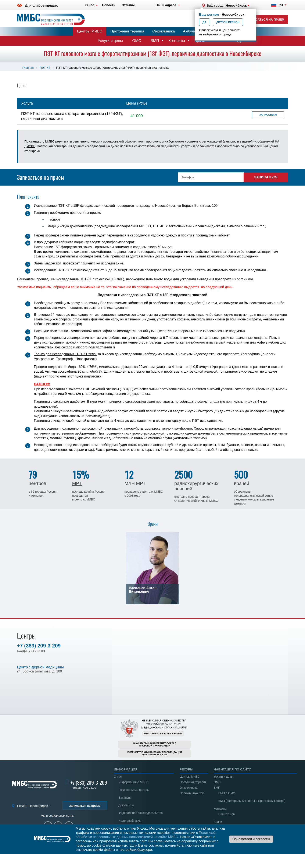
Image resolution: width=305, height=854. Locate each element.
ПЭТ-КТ (45, 67)
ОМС (136, 41)
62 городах (38, 491)
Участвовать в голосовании (163, 733)
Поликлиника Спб (192, 793)
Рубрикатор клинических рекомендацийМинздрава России (155, 753)
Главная (28, 67)
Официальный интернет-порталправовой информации (154, 744)
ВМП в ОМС (226, 793)
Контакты (176, 41)
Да (204, 22)
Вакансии (125, 797)
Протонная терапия (127, 31)
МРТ (77, 483)
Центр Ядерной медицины (40, 667)
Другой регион (228, 22)
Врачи (218, 821)
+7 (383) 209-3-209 (39, 646)
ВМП (155, 41)
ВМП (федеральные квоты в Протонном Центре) (251, 800)
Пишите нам (226, 814)
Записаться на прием (265, 19)
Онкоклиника (163, 31)
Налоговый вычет (130, 820)
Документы (126, 805)
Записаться (268, 114)
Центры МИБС (89, 31)
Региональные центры (133, 789)
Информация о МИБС (133, 782)
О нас (118, 776)
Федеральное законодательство (140, 813)
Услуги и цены (110, 41)
